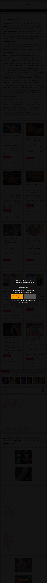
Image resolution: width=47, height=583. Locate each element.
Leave (29, 295)
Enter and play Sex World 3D (17, 296)
